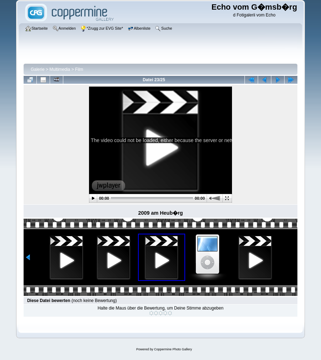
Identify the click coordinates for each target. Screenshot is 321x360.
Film (79, 69)
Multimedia (59, 69)
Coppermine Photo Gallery (173, 349)
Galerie (38, 69)
